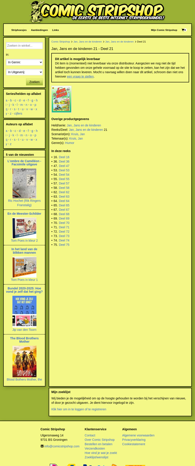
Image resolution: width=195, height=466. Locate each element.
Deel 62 (64, 192)
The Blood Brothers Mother (24, 340)
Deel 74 (64, 240)
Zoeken (34, 82)
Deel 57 (64, 183)
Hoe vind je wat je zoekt (101, 453)
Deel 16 (64, 157)
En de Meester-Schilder (24, 213)
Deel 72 (64, 231)
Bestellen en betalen (98, 444)
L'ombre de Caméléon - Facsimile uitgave (24, 162)
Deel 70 (64, 223)
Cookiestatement (133, 444)
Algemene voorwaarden (138, 435)
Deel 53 (64, 170)
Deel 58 (64, 188)
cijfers (18, 113)
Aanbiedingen (39, 29)
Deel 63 (64, 196)
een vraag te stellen (80, 76)
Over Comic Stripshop (100, 439)
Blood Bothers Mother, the (24, 379)
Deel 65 (64, 205)
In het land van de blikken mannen (24, 250)
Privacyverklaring (134, 439)
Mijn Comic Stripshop (164, 29)
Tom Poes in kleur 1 (24, 280)
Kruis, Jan (78, 134)
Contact (90, 435)
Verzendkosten (95, 448)
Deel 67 (64, 209)
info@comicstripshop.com (61, 446)
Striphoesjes (19, 29)
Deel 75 (64, 244)
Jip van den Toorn (24, 329)
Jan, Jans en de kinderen (87, 41)
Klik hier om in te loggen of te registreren (78, 409)
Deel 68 (64, 214)
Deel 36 (64, 161)
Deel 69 (64, 218)
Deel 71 (64, 227)
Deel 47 (64, 166)
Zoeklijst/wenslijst (96, 457)
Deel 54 (64, 174)
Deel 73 (64, 236)
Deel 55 (64, 179)
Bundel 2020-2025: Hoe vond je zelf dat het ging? (24, 290)
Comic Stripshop (60, 41)
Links (55, 29)
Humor (69, 143)
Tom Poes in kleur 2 (24, 240)
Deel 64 (64, 201)
